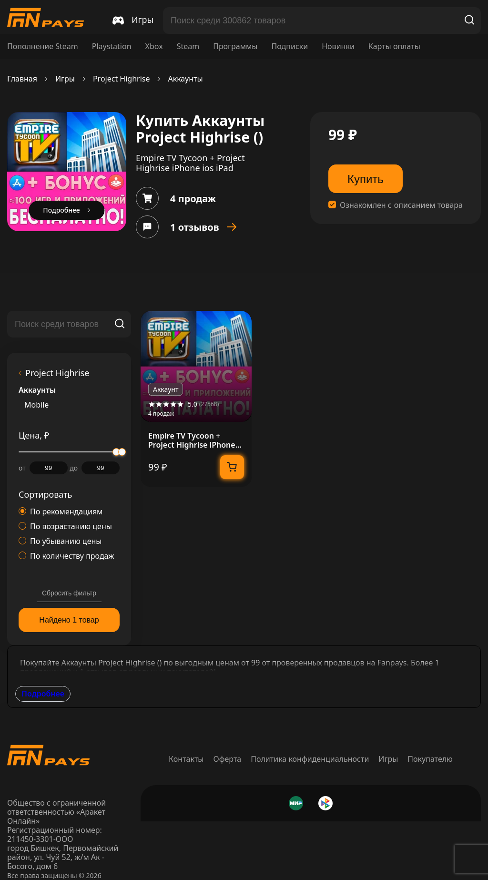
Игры (65, 78)
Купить (365, 179)
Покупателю (430, 759)
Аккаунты (185, 78)
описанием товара (428, 205)
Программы (235, 46)
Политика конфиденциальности (310, 759)
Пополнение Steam (42, 46)
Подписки (289, 46)
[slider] (122, 452)
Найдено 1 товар (69, 620)
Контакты (186, 759)
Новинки (338, 46)
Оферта (228, 759)
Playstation (112, 46)
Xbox (154, 46)
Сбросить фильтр (69, 593)
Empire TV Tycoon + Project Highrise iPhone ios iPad (191, 440)
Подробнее (42, 693)
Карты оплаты (394, 46)
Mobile (36, 404)
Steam (188, 46)
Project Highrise (121, 78)
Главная (22, 78)
